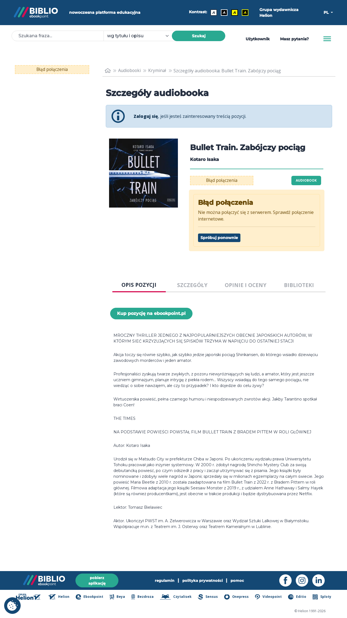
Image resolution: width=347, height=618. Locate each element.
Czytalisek (177, 597)
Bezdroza (144, 597)
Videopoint (269, 597)
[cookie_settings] (12, 605)
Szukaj (198, 35)
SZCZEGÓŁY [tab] (192, 285)
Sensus (209, 597)
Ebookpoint (92, 597)
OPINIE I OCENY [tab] (245, 285)
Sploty (322, 597)
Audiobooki (130, 71)
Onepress (238, 597)
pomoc (239, 580)
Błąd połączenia (52, 70)
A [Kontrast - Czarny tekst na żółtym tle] (234, 12)
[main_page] (108, 70)
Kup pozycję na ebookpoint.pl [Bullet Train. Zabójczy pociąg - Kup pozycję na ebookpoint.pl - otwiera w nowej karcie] (151, 313)
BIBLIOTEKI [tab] (299, 285)
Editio (298, 597)
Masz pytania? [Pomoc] (294, 38)
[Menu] (327, 39)
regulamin (163, 580)
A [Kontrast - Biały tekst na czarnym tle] (224, 12)
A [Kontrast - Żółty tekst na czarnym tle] (245, 12)
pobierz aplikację (97, 580)
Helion (61, 597)
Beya (119, 597)
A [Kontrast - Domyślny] (213, 12)
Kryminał (159, 71)
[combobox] (141, 36)
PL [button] (327, 12)
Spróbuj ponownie (219, 237)
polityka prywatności (203, 580)
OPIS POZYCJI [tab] (138, 284)
